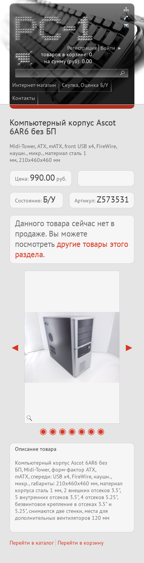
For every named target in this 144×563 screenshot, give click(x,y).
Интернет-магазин (34, 85)
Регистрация (82, 47)
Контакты (23, 98)
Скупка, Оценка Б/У (85, 85)
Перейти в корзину (81, 542)
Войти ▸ (111, 47)
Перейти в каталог (32, 542)
